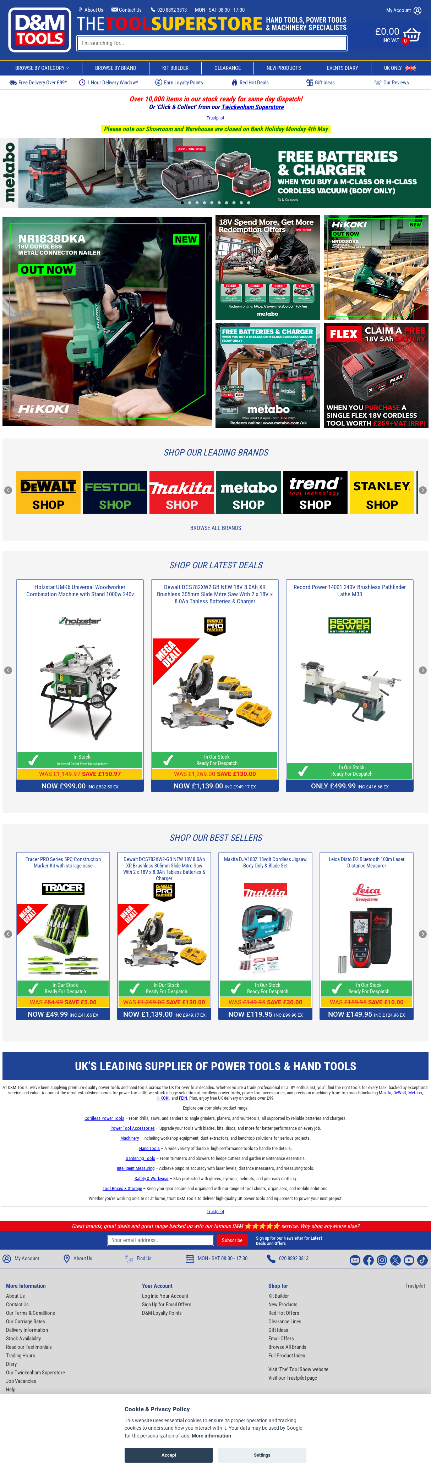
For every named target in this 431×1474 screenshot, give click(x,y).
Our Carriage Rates (25, 1321)
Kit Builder (175, 68)
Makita (385, 1092)
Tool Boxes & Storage (122, 1188)
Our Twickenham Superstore (35, 1372)
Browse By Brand (115, 68)
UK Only (400, 68)
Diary (11, 1364)
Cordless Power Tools (104, 1118)
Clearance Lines (284, 1321)
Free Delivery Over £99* (38, 82)
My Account (403, 11)
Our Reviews (391, 82)
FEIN (183, 1098)
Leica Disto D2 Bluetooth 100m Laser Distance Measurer (367, 862)
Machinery (129, 1138)
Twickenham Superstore (252, 107)
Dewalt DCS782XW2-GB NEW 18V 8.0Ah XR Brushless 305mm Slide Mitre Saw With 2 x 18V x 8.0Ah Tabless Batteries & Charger (215, 594)
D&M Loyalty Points (162, 1313)
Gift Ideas (320, 82)
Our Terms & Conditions (30, 1313)
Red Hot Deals (250, 82)
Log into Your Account (165, 1296)
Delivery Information (27, 1330)
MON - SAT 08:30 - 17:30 (220, 10)
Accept (169, 1455)
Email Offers (281, 1338)
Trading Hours (20, 1355)
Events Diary (342, 68)
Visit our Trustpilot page (292, 1378)
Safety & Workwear (152, 1178)
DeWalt (399, 1092)
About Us (90, 10)
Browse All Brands (215, 528)
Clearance (227, 68)
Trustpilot (215, 118)
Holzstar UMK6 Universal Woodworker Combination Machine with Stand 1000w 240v (80, 591)
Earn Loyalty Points (179, 82)
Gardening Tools (140, 1158)
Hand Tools (149, 1148)
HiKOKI (163, 1098)
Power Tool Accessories (132, 1128)
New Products (284, 68)
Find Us (138, 1259)
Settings (262, 1455)
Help (10, 1389)
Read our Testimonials (29, 1347)
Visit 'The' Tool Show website (298, 1369)
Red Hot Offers (283, 1313)
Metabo (415, 1092)
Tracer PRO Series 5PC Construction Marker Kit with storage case (63, 862)
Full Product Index (286, 1355)
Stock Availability (23, 1338)
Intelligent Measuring (135, 1168)
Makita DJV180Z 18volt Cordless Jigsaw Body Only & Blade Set (265, 862)
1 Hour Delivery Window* (108, 82)
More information (211, 1436)
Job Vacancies (21, 1381)
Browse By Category (43, 68)
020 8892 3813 (168, 10)
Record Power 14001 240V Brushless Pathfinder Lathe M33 (350, 591)
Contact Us (126, 10)
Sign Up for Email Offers (166, 1304)
